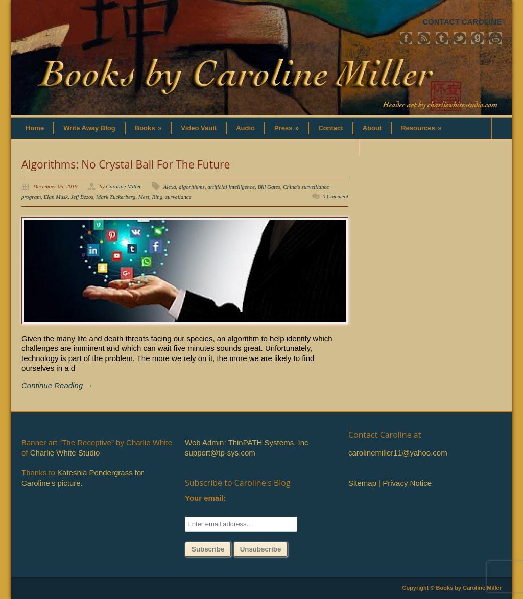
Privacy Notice (407, 482)
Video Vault (199, 128)
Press (286, 128)
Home (35, 128)
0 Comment (335, 196)
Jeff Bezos (81, 197)
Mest (143, 197)
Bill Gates (268, 187)
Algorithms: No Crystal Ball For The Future (125, 164)
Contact (330, 128)
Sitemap (362, 482)
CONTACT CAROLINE (462, 21)
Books (148, 128)
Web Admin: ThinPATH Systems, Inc (246, 442)
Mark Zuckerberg (115, 197)
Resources (421, 128)
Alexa (169, 187)
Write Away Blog (89, 128)
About (372, 128)
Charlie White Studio (65, 452)
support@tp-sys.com (220, 452)
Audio (245, 128)
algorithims (192, 187)
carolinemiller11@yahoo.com (397, 452)
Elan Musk (56, 197)
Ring (157, 197)
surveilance (178, 197)
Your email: (205, 498)
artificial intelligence (231, 187)
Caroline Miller (123, 186)
